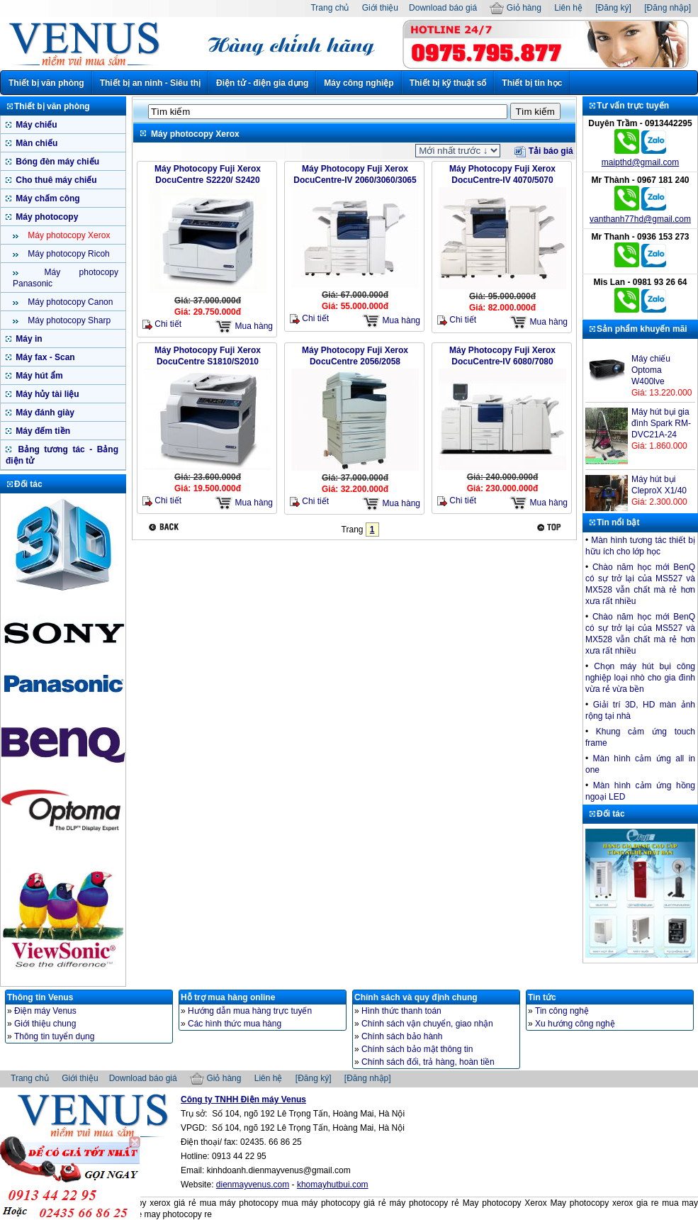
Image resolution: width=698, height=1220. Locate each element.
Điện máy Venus (45, 1011)
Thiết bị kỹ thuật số (448, 83)
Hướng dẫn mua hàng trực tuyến (250, 1011)
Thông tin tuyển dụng (54, 1036)
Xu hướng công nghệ (575, 1024)
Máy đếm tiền (41, 431)
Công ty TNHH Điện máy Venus (243, 1099)
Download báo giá (443, 8)
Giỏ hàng (515, 8)
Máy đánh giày (43, 413)
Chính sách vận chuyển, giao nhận (427, 1024)
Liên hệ (568, 8)
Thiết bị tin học (532, 83)
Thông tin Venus (40, 997)
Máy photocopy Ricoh (68, 254)
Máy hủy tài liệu (46, 394)
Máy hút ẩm (38, 376)
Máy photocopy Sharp (68, 320)
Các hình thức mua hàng (234, 1024)
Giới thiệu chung (45, 1024)
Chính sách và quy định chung (416, 997)
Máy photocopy (45, 217)
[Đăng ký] (613, 8)
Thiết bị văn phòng (46, 83)
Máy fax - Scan (44, 357)
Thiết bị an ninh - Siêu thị (150, 83)
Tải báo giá (543, 151)
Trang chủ (329, 8)
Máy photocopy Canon (69, 302)
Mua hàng (244, 326)
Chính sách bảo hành (401, 1036)
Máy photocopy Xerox (68, 235)
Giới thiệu (380, 8)
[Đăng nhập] (667, 8)
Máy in (28, 339)
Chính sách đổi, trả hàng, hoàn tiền (428, 1062)
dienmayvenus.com (252, 1185)
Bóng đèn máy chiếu (56, 162)
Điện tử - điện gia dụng (262, 83)
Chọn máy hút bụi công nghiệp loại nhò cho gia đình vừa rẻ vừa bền (640, 677)
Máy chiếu (35, 125)
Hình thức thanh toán (401, 1011)
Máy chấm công (46, 198)
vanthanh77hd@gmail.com (640, 219)
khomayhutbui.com (332, 1185)
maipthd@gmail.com (641, 162)
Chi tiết (161, 324)
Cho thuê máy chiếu (55, 180)
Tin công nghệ (562, 1011)
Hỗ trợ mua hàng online (228, 997)
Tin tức (542, 997)
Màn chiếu (35, 143)
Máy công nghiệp (358, 83)
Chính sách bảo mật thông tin (417, 1049)
